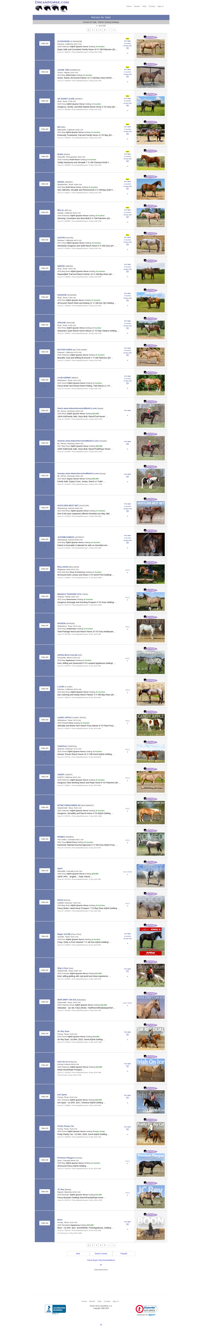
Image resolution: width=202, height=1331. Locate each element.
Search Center (101, 1253)
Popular (123, 1253)
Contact (151, 6)
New (78, 1253)
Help (144, 6)
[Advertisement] (102, 1278)
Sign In (160, 6)
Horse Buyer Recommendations (101, 1260)
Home (129, 6)
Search (137, 6)
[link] (146, 1310)
